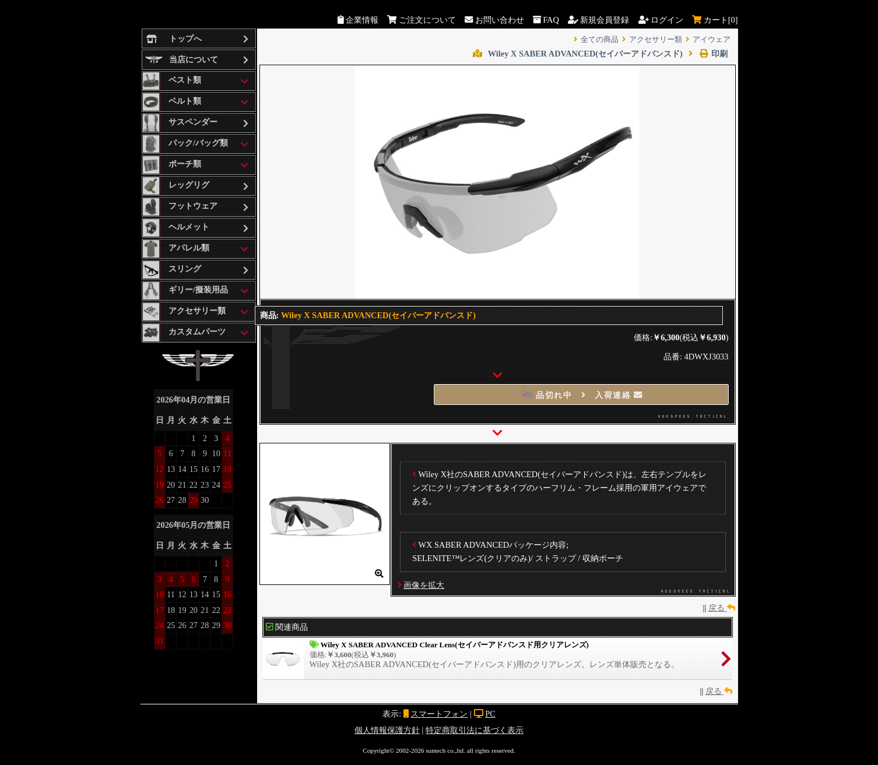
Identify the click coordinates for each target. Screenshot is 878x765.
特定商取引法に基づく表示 (475, 730)
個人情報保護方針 (387, 730)
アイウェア (712, 40)
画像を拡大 (423, 585)
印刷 (708, 53)
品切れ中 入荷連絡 (582, 395)
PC (490, 713)
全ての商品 (600, 40)
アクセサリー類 (655, 40)
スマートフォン (439, 713)
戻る (721, 607)
